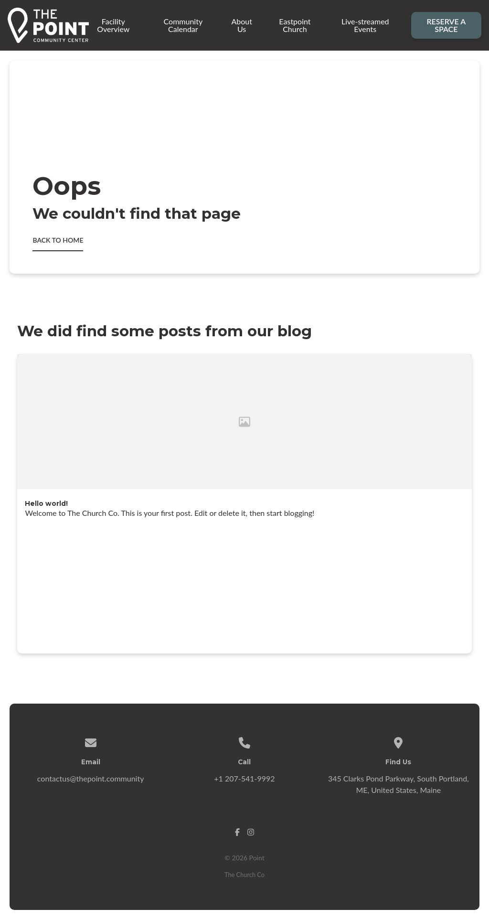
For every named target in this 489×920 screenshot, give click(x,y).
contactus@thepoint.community (90, 778)
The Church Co (244, 874)
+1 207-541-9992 (244, 778)
